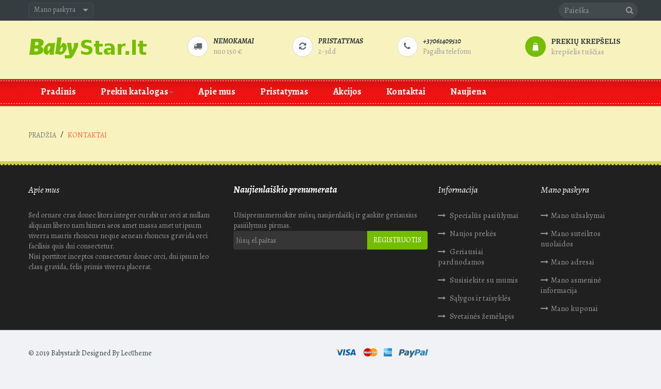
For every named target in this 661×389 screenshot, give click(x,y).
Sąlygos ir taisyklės (479, 298)
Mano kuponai (574, 308)
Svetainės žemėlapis (481, 316)
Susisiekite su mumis (483, 280)
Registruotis (397, 240)
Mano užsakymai (578, 215)
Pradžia (42, 135)
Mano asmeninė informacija (571, 285)
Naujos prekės (472, 233)
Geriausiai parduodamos (461, 256)
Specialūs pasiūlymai (483, 215)
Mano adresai (572, 262)
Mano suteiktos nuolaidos (571, 238)
